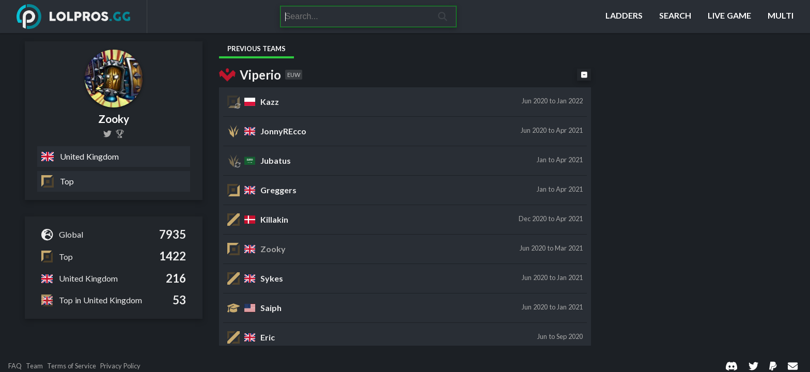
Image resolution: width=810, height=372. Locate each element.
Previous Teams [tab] (256, 48)
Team (34, 366)
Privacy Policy (120, 366)
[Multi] (780, 16)
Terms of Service (71, 366)
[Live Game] (729, 16)
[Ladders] (624, 16)
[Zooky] (120, 134)
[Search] (355, 16)
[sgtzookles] (107, 134)
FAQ (15, 366)
